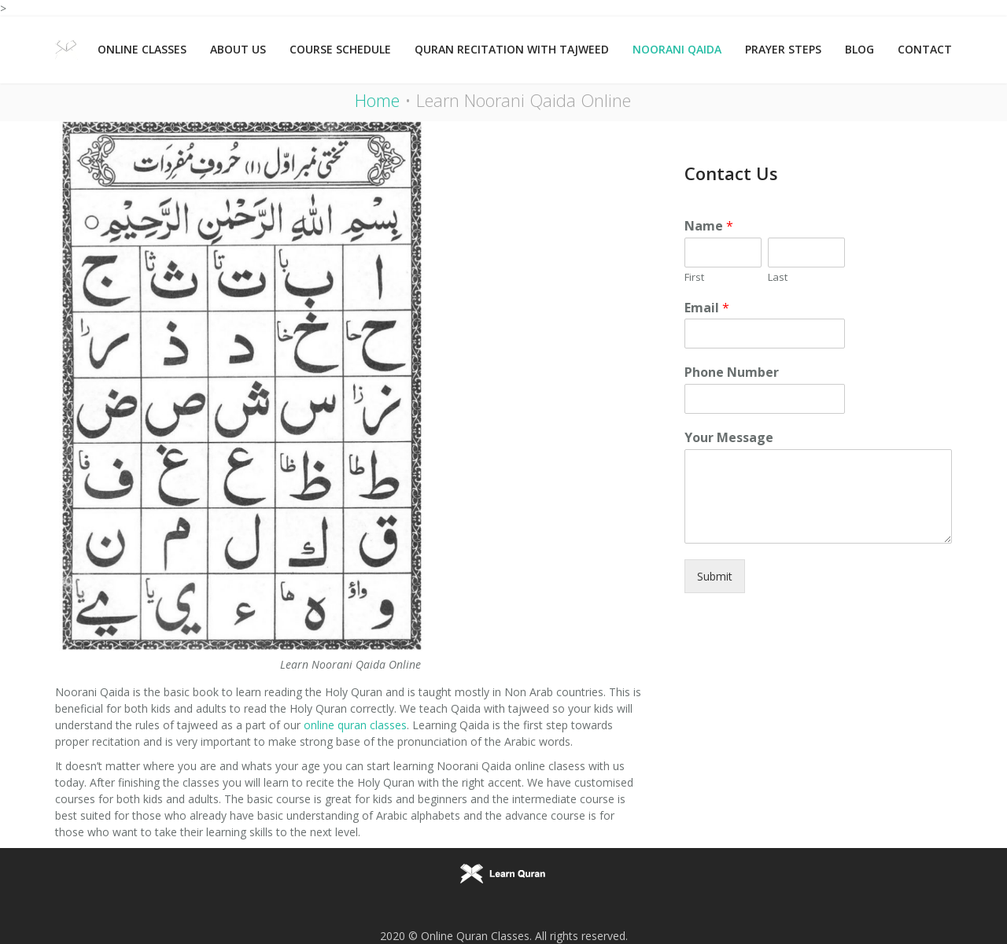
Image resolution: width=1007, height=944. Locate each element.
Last (778, 277)
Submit (714, 576)
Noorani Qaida (677, 49)
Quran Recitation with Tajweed (512, 49)
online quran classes (355, 724)
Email (706, 308)
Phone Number (731, 372)
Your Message (728, 438)
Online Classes (142, 49)
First (694, 277)
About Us (238, 49)
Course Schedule (340, 49)
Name (708, 226)
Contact (925, 49)
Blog (859, 49)
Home (377, 100)
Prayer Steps (783, 49)
